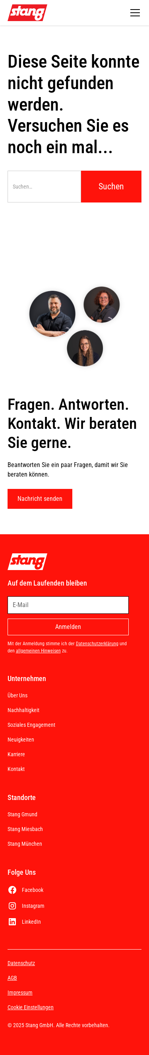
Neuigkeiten (21, 739)
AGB (12, 978)
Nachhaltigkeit (23, 710)
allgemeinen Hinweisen (38, 651)
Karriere (16, 754)
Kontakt (16, 769)
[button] (133, 12)
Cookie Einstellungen (31, 1007)
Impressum (20, 992)
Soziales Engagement (31, 725)
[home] (27, 12)
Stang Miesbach (25, 829)
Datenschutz (21, 963)
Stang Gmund (22, 814)
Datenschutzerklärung (97, 643)
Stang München (25, 844)
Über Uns (17, 695)
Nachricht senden (39, 498)
